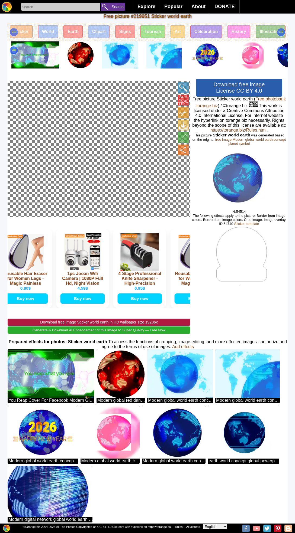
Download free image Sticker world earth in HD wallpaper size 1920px (99, 312)
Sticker (21, 32)
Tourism (156, 32)
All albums (193, 526)
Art (182, 32)
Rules (178, 526)
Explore (146, 6)
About (198, 6)
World (49, 32)
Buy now (26, 288)
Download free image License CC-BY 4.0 (239, 87)
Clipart (101, 32)
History (245, 32)
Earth (75, 32)
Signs (128, 32)
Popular (173, 6)
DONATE (224, 6)
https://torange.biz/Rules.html (238, 130)
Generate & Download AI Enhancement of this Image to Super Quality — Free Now (99, 320)
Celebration (211, 32)
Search (118, 7)
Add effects (183, 337)
